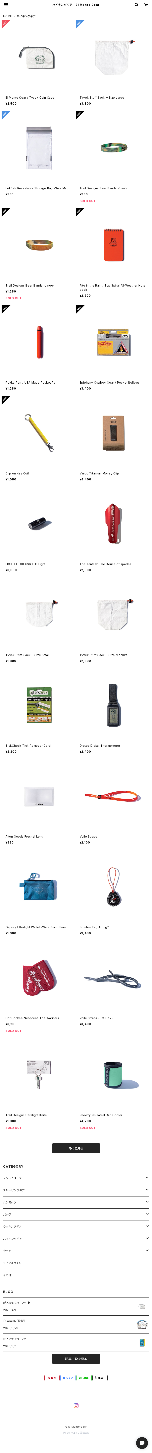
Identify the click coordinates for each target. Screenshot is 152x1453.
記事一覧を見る (76, 1359)
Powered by (76, 1433)
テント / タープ (12, 1178)
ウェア (7, 1251)
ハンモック (9, 1202)
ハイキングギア (12, 1238)
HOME (7, 16)
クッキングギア (12, 1226)
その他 (7, 1275)
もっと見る (76, 1148)
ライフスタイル (12, 1263)
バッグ (7, 1214)
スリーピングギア (14, 1190)
